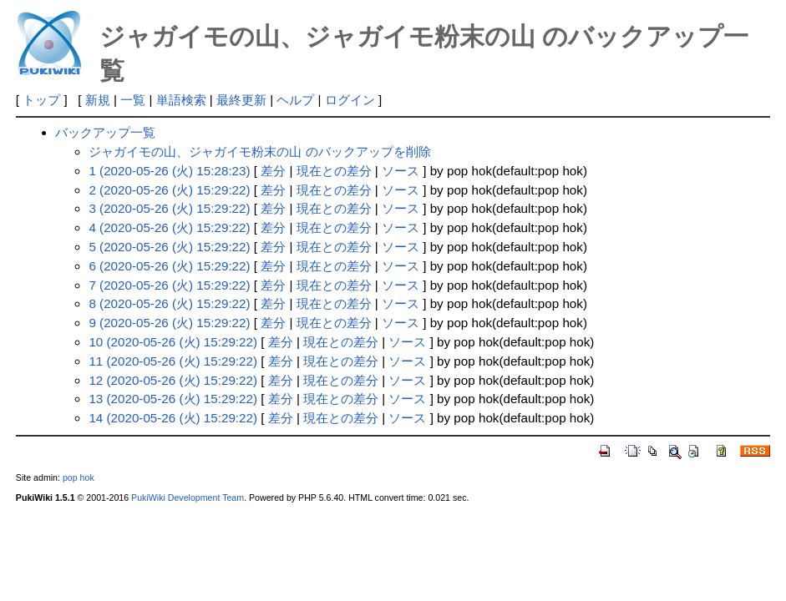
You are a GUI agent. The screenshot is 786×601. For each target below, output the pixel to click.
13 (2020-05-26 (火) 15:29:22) (173, 398)
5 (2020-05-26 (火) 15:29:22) (169, 247)
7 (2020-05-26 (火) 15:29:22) (169, 285)
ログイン (350, 100)
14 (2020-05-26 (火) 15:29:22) (173, 418)
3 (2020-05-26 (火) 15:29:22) (169, 208)
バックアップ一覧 (105, 132)
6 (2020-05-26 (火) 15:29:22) (169, 266)
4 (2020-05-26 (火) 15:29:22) (169, 227)
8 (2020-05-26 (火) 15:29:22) (169, 303)
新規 (97, 100)
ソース (400, 171)
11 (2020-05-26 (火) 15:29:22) (173, 361)
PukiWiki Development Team (187, 497)
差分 (273, 171)
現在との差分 (334, 171)
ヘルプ (295, 100)
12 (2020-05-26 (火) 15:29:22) (173, 380)
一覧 (132, 100)
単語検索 (181, 100)
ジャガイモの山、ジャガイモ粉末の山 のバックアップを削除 (259, 151)
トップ (41, 100)
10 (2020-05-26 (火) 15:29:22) (173, 342)
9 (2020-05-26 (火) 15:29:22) (169, 323)
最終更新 (241, 100)
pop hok (78, 477)
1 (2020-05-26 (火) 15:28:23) (169, 171)
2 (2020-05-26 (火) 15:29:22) (169, 190)
